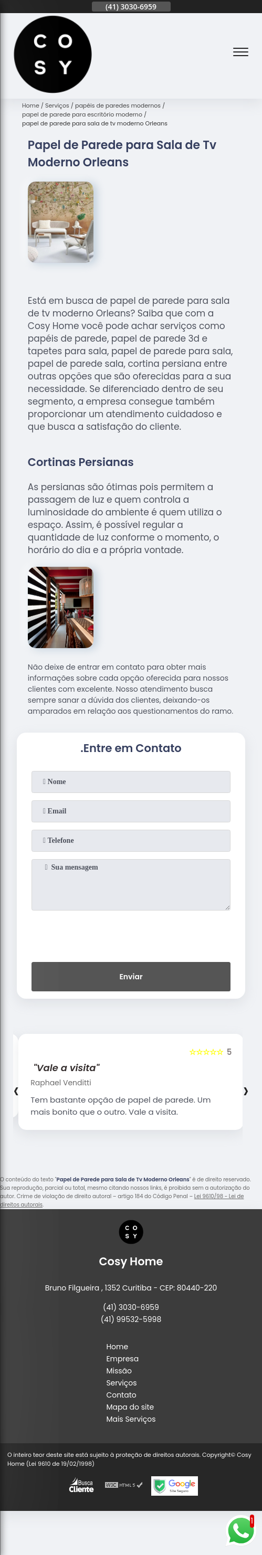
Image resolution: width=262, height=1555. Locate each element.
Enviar (130, 976)
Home (117, 1346)
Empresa (122, 1358)
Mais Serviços (130, 1419)
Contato (121, 1395)
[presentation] (131, 934)
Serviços (121, 1383)
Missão (119, 1371)
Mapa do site (130, 1407)
